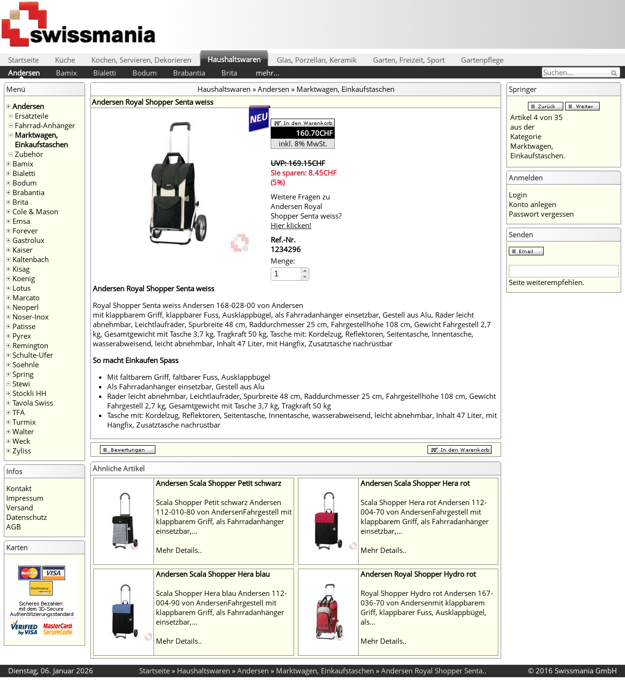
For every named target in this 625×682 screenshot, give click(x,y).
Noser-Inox (30, 316)
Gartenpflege (482, 60)
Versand (19, 507)
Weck (21, 441)
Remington (30, 345)
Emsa (21, 221)
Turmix (24, 422)
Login (518, 194)
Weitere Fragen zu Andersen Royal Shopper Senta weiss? (306, 211)
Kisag (21, 269)
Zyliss (21, 450)
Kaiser (22, 249)
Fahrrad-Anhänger (45, 125)
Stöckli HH (29, 393)
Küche (65, 60)
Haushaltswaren (234, 59)
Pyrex (21, 336)
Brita (229, 72)
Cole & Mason (35, 211)
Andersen (24, 72)
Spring (22, 374)
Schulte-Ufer (32, 355)
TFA (18, 412)
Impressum (25, 498)
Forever (25, 230)
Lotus (21, 288)
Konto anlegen (532, 204)
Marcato (26, 297)
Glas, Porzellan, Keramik (317, 60)
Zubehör (29, 154)
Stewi (21, 383)
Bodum (144, 72)
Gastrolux (28, 240)
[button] (305, 271)
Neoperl (25, 307)
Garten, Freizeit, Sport (409, 60)
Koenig (23, 278)
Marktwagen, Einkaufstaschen (41, 139)
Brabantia (189, 72)
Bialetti (104, 72)
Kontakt (19, 488)
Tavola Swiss (32, 402)
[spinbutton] (286, 273)
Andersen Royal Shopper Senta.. (433, 670)
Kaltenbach (30, 259)
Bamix (66, 72)
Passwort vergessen (541, 214)
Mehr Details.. (179, 550)
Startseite (23, 60)
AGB (13, 526)
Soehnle (25, 364)
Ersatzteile (31, 116)
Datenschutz (26, 517)
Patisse (23, 326)
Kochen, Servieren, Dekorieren (141, 60)
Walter (23, 431)
